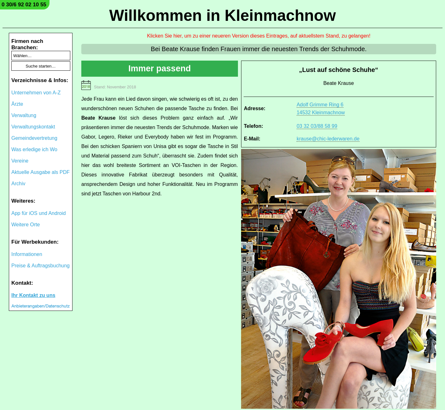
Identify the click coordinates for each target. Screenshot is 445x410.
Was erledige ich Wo (34, 149)
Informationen (26, 254)
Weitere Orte (25, 224)
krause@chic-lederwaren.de (328, 138)
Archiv (18, 183)
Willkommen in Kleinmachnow (222, 15)
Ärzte (17, 104)
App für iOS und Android (38, 213)
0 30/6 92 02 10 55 (24, 5)
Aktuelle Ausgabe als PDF (40, 172)
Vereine (19, 160)
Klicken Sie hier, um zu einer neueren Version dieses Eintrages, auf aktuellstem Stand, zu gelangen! (259, 36)
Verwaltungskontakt (33, 126)
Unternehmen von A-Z (36, 92)
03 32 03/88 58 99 (317, 126)
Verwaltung (23, 115)
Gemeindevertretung (34, 138)
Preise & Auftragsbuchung (40, 265)
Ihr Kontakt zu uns (33, 295)
